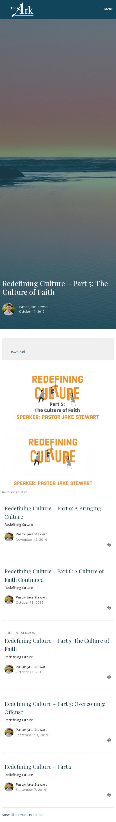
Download (17, 352)
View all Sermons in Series (22, 814)
